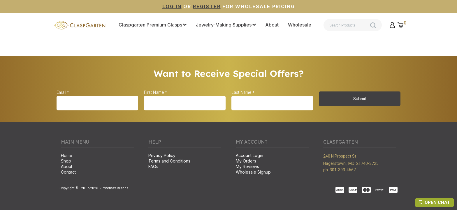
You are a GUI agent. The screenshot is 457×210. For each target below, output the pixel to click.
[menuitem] (153, 25)
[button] (392, 25)
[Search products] (353, 25)
